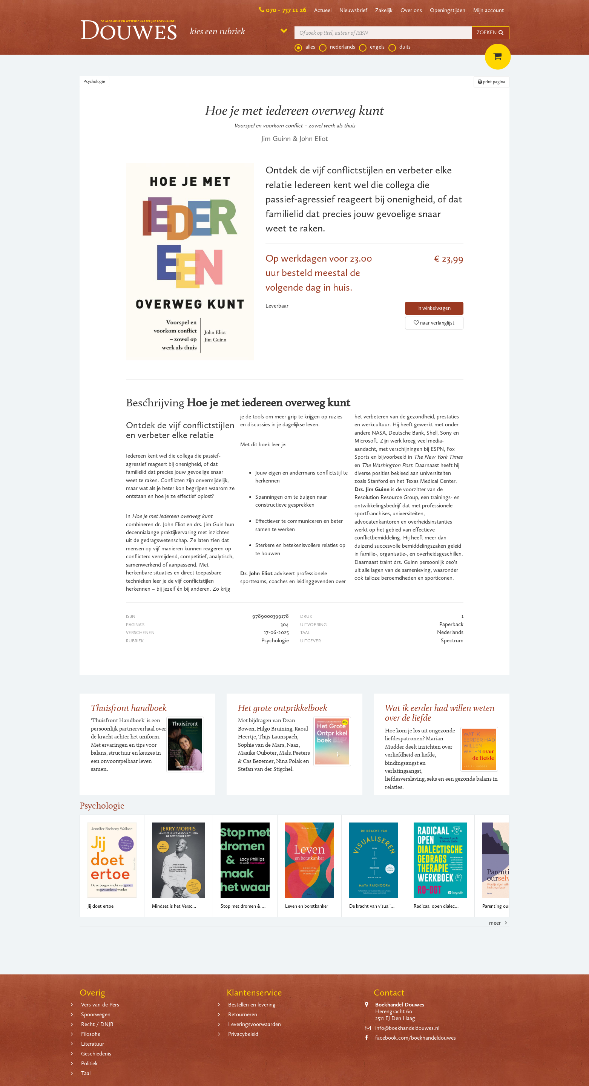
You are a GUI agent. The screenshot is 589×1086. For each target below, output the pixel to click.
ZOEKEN (491, 32)
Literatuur (92, 1043)
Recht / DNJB (97, 1024)
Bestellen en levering (252, 1004)
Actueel (322, 10)
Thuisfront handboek (129, 707)
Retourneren (242, 1014)
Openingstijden (447, 10)
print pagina (491, 81)
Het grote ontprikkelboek (282, 707)
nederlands (337, 47)
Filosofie (90, 1034)
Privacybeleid (243, 1034)
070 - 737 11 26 (286, 10)
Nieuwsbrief (353, 10)
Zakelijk (384, 10)
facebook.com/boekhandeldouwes (415, 1037)
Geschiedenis (96, 1053)
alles (304, 47)
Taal (85, 1073)
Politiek (89, 1063)
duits (399, 47)
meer (499, 922)
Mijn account (488, 10)
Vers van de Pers (100, 1004)
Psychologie (94, 81)
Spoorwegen (95, 1014)
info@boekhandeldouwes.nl (407, 1028)
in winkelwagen (434, 308)
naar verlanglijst (434, 323)
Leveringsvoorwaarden (254, 1024)
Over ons (411, 10)
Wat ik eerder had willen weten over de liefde (440, 712)
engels (372, 47)
